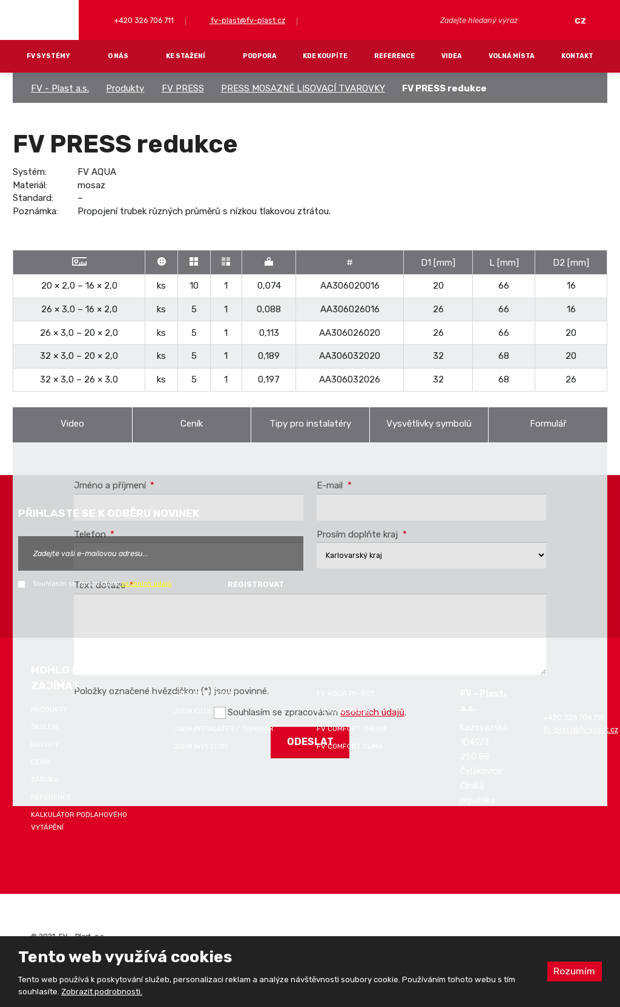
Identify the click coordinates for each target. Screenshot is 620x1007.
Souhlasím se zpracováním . (103, 584)
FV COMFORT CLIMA (350, 746)
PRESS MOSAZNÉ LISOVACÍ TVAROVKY (303, 88)
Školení (45, 727)
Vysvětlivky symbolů (429, 423)
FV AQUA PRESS (344, 711)
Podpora (260, 56)
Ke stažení (185, 56)
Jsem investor (201, 746)
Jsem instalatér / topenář (224, 728)
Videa (451, 56)
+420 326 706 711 (143, 20)
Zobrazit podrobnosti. (101, 991)
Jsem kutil (193, 711)
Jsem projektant (206, 693)
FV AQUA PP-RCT (346, 693)
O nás (118, 56)
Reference (394, 56)
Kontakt (577, 56)
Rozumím (574, 971)
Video (72, 423)
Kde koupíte (325, 56)
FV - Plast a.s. (60, 88)
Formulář (548, 423)
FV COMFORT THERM (351, 728)
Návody (45, 744)
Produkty (125, 88)
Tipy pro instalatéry (310, 423)
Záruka (45, 779)
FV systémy (48, 56)
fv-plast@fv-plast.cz (247, 20)
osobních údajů (146, 584)
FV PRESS (183, 88)
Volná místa (512, 56)
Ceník (191, 423)
